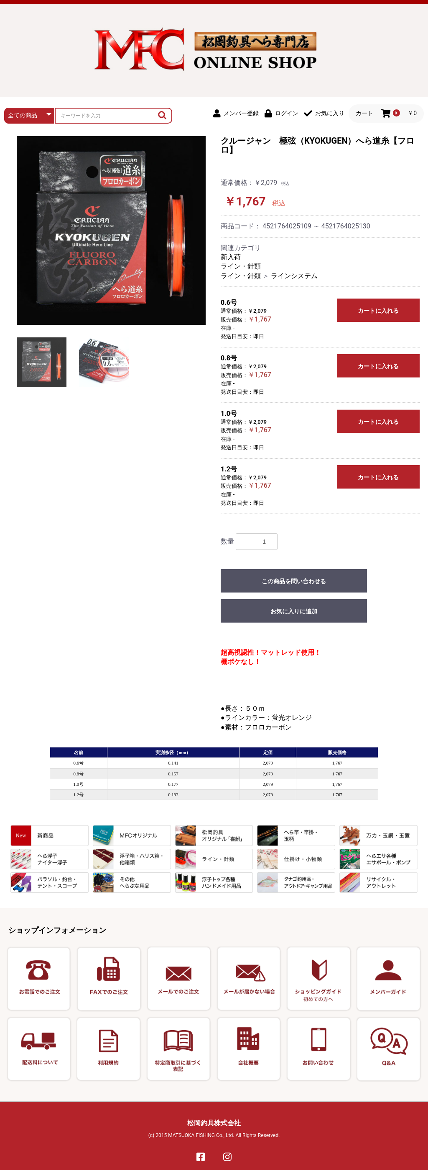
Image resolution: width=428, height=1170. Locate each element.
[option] (111, 230)
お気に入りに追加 (293, 611)
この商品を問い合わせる (294, 581)
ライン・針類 (241, 266)
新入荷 (231, 257)
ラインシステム (294, 276)
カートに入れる (378, 310)
